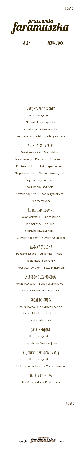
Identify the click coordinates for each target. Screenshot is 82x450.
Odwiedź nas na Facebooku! (7, 8)
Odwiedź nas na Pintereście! (13, 8)
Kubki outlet (52, 382)
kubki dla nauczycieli (29, 136)
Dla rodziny (51, 152)
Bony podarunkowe (51, 283)
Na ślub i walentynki (51, 173)
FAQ (9, 420)
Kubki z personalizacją (29, 366)
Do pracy (40, 159)
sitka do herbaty (41, 320)
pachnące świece (55, 136)
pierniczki (50, 313)
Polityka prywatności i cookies (55, 420)
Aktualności (56, 43)
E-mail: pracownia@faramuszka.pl (25, 2)
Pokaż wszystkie (39, 115)
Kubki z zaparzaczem (49, 166)
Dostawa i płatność (36, 414)
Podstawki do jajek (28, 267)
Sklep (26, 43)
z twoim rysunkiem (53, 238)
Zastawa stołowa (56, 366)
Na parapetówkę (25, 173)
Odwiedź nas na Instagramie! (18, 8)
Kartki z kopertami (33, 290)
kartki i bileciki (31, 313)
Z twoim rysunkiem (51, 194)
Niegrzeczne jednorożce (39, 180)
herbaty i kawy (51, 306)
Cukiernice (46, 253)
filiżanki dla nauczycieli (39, 122)
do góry (70, 403)
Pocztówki (54, 290)
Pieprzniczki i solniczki (39, 260)
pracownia (41, 24)
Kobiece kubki (24, 166)
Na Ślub (49, 224)
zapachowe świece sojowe (41, 343)
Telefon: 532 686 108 (65, 2)
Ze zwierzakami (41, 201)
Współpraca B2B (64, 414)
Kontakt (13, 414)
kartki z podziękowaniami (39, 129)
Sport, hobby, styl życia (39, 187)
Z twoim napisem (25, 194)
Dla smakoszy (23, 159)
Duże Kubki (56, 159)
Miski (59, 253)
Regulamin (23, 420)
